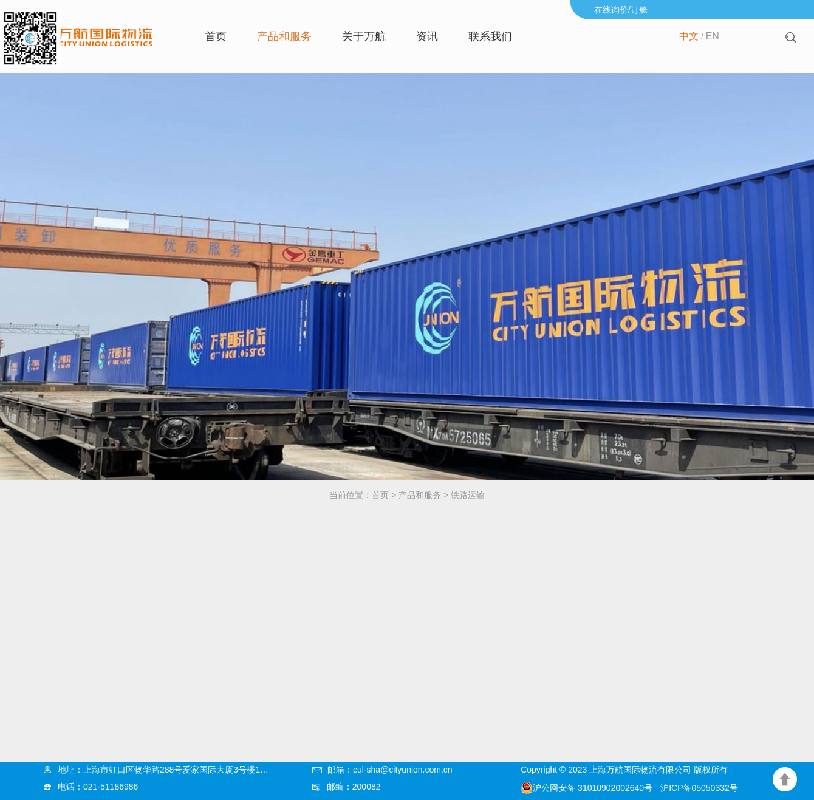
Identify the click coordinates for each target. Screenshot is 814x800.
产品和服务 (284, 36)
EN (712, 36)
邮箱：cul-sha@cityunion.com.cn (390, 769)
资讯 (427, 36)
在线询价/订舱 (621, 10)
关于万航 (364, 36)
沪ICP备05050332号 (699, 788)
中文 (689, 36)
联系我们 (490, 36)
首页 (216, 36)
